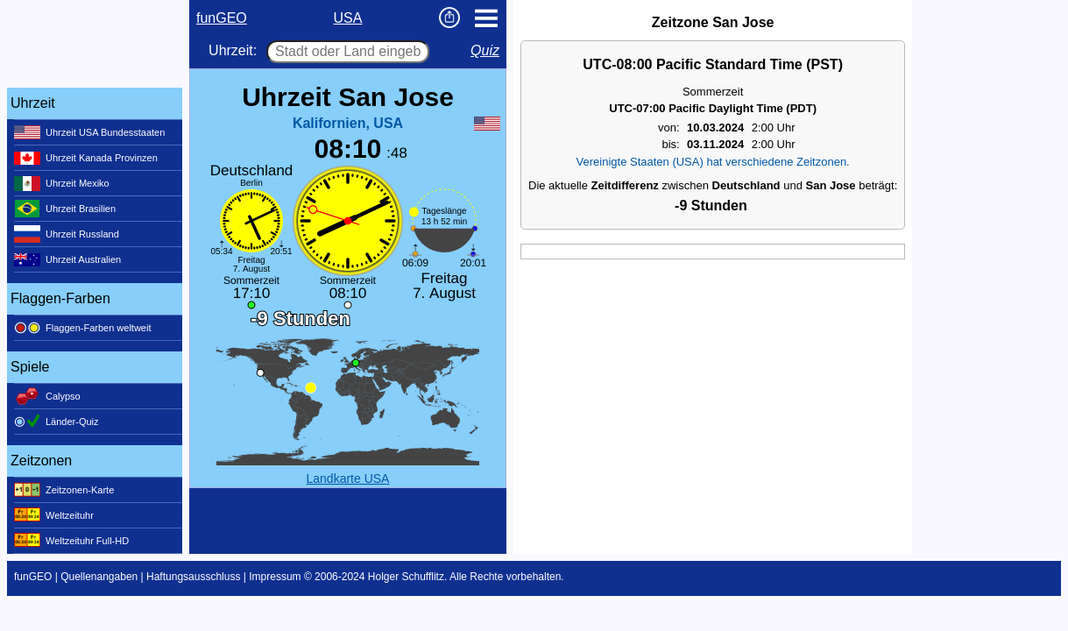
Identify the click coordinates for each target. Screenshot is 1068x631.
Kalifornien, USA (348, 123)
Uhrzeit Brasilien (65, 208)
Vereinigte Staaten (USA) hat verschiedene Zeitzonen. (713, 161)
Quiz (484, 50)
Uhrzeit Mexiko (62, 183)
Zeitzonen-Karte (64, 490)
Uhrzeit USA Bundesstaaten (89, 132)
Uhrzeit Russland (66, 234)
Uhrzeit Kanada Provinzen (86, 157)
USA (348, 18)
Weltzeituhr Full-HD (71, 540)
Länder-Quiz (56, 421)
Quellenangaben (99, 577)
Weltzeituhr (54, 515)
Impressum (275, 577)
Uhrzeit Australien (67, 259)
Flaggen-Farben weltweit (82, 328)
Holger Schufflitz (406, 577)
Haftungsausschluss (193, 577)
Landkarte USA (348, 478)
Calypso (47, 396)
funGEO (221, 18)
